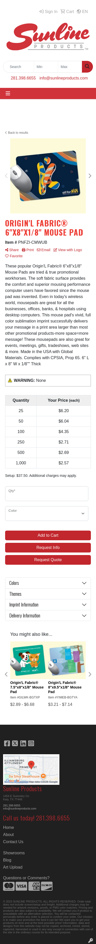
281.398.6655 (23, 78)
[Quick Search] (18, 67)
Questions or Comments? (26, 878)
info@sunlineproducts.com (63, 78)
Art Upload (13, 867)
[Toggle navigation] (8, 93)
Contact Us (13, 842)
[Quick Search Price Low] (46, 67)
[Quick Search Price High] (70, 67)
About (8, 834)
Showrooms (14, 853)
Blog (7, 860)
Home (8, 827)
